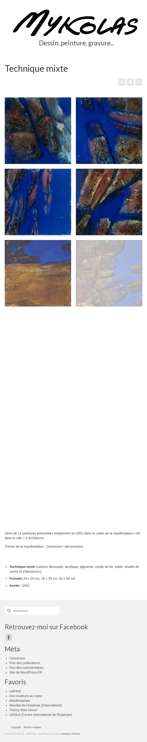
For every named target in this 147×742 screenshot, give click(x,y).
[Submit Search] (8, 611)
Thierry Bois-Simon (23, 710)
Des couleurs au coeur (25, 696)
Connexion (17, 658)
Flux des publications (24, 663)
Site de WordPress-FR (25, 672)
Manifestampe (19, 700)
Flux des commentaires (26, 668)
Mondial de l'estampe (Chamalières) (35, 705)
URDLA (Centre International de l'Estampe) (40, 715)
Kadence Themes (71, 734)
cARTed (15, 691)
